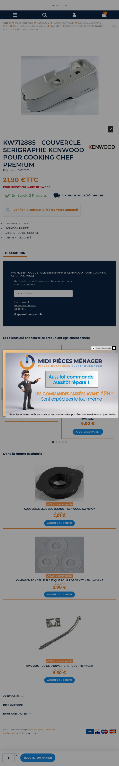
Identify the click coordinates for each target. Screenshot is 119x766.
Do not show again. (103, 348)
